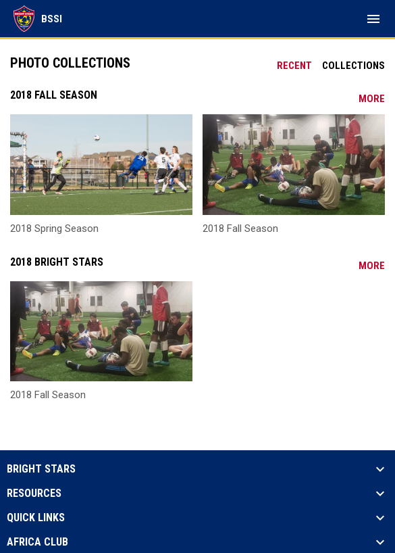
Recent (294, 65)
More (372, 99)
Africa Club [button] (37, 542)
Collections (353, 65)
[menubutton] (373, 19)
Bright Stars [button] (41, 469)
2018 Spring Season (54, 228)
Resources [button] (34, 493)
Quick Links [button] (36, 517)
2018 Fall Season (240, 228)
